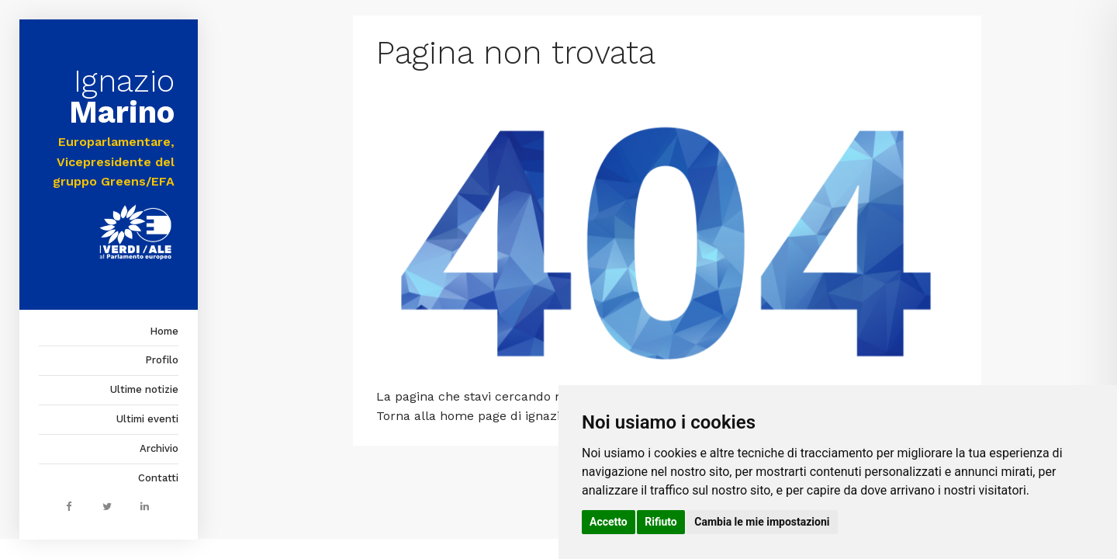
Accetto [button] (609, 522)
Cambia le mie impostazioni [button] (761, 522)
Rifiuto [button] (661, 522)
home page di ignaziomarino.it (530, 415)
